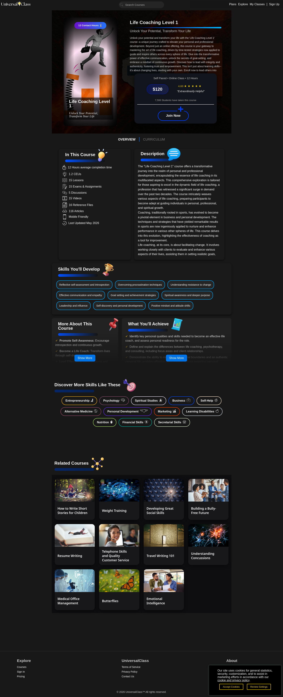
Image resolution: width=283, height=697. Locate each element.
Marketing (167, 411)
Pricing (21, 676)
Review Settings (259, 686)
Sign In (21, 671)
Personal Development (127, 411)
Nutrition (104, 422)
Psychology (114, 400)
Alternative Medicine (80, 411)
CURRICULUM (154, 139)
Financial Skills (135, 422)
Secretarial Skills (172, 422)
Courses (21, 667)
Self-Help (209, 400)
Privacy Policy (129, 671)
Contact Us (128, 676)
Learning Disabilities (202, 411)
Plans (232, 4)
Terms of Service (131, 667)
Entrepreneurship (79, 400)
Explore (243, 4)
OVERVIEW (127, 139)
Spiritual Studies (148, 400)
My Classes (257, 4)
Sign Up (274, 4)
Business (181, 400)
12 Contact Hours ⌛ (90, 25)
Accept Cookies (231, 686)
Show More (85, 358)
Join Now (173, 115)
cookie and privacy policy (233, 680)
